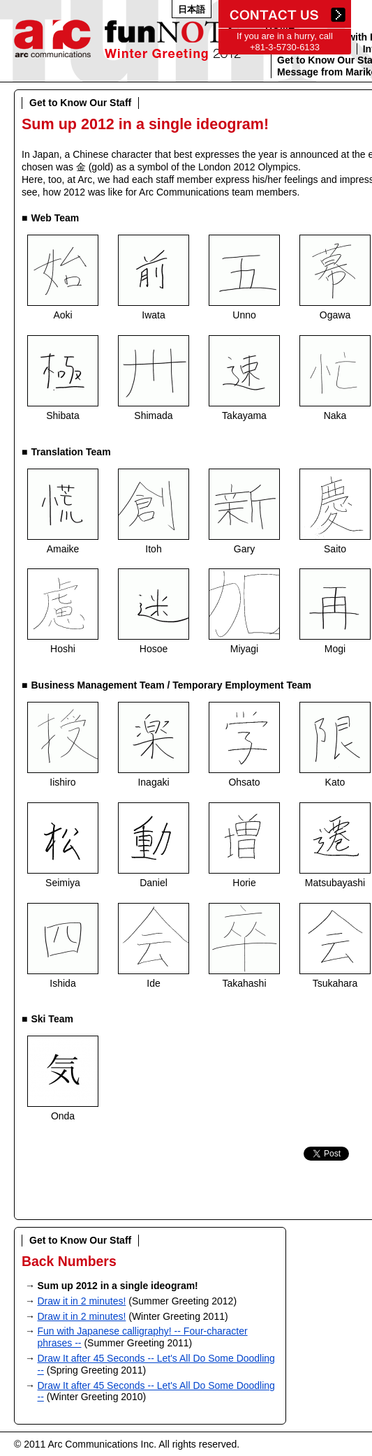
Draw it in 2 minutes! (82, 1301)
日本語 (191, 9)
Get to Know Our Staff (80, 102)
